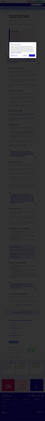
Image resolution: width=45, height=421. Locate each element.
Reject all (25, 55)
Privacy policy (13, 52)
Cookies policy (19, 52)
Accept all (32, 55)
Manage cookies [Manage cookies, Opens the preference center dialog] (14, 55)
